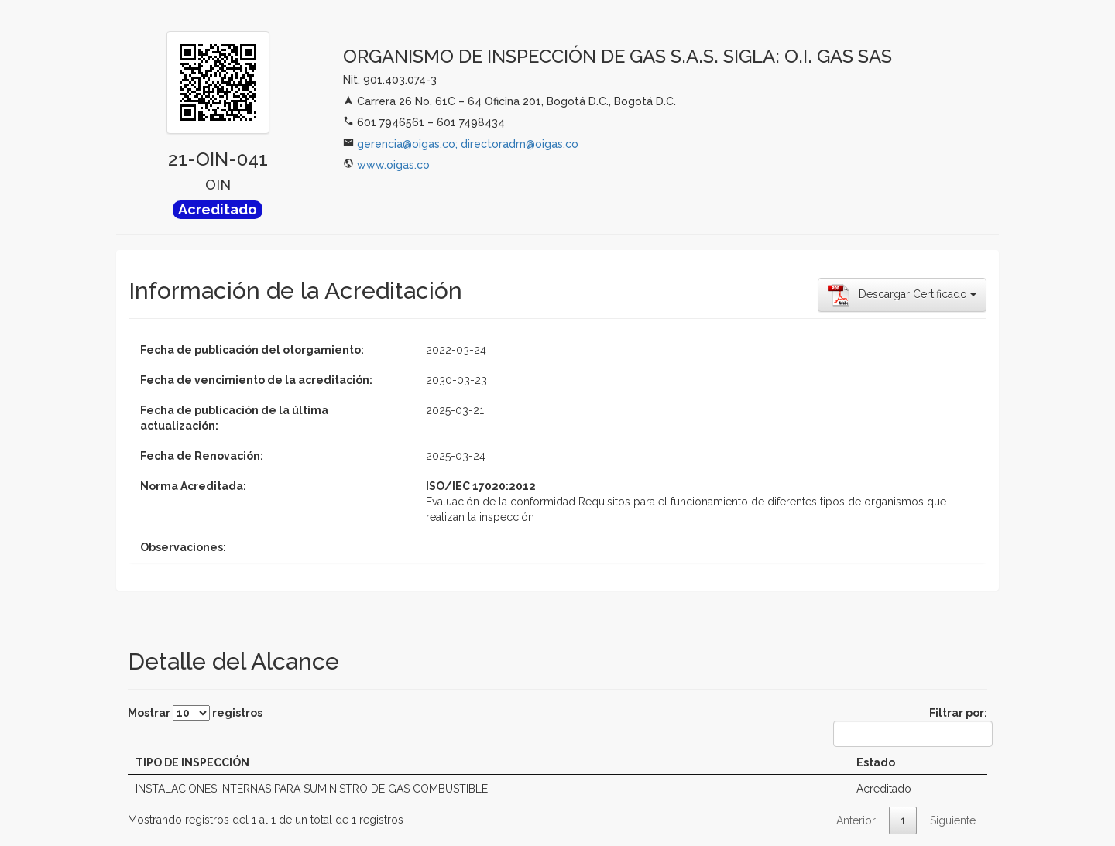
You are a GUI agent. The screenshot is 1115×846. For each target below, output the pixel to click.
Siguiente (953, 820)
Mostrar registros (195, 713)
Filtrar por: (910, 727)
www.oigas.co (393, 165)
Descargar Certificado (902, 295)
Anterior (856, 820)
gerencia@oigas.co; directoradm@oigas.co (467, 144)
